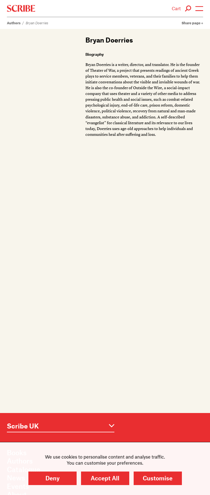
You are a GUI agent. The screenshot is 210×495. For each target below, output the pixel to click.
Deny (52, 478)
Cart (176, 8)
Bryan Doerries (37, 23)
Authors (14, 23)
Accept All (105, 478)
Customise (158, 478)
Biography (94, 54)
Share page (192, 23)
